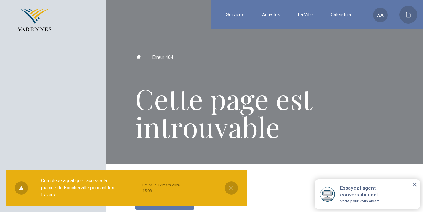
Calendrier (341, 14)
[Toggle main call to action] (408, 15)
